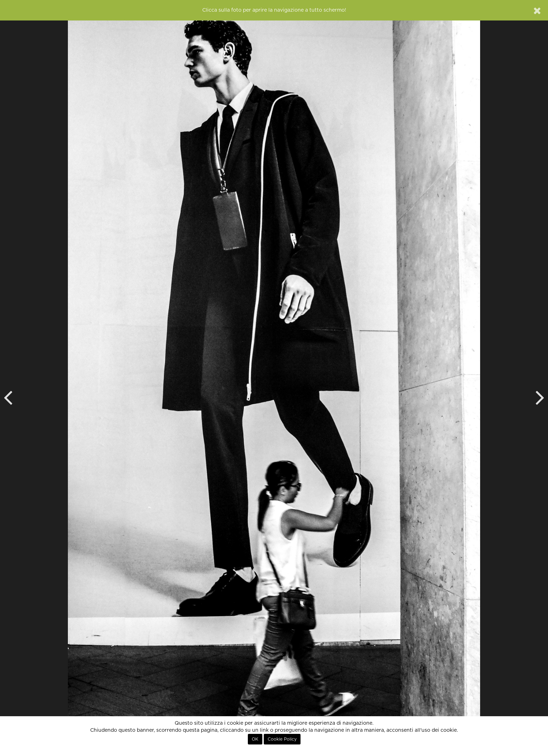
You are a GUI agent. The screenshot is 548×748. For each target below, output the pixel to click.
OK (255, 739)
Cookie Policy (282, 739)
